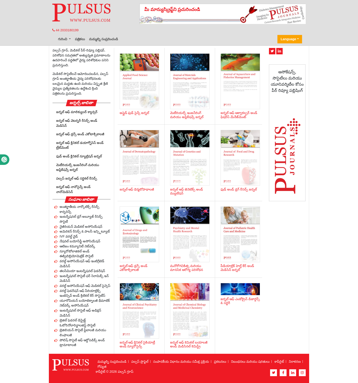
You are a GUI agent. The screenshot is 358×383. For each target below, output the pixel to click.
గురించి (63, 39)
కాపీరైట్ (279, 361)
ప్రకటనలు (220, 361)
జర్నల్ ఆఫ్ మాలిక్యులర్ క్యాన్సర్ (76, 112)
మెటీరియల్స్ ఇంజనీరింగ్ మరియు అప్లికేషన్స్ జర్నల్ (77, 167)
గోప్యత (101, 366)
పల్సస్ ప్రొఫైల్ (139, 361)
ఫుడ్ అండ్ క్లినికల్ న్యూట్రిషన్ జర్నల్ (79, 156)
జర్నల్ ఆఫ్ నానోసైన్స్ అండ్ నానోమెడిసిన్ (73, 189)
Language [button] (288, 39)
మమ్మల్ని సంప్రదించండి (103, 39)
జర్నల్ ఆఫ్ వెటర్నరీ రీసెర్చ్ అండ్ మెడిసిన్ (76, 123)
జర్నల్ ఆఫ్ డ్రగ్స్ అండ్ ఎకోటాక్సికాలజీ (80, 134)
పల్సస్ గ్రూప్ (125, 371)
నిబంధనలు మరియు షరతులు (250, 361)
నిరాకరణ (295, 361)
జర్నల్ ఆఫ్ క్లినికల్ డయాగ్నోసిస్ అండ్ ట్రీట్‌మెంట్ (80, 145)
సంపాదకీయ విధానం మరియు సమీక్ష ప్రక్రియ (181, 361)
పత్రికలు (80, 39)
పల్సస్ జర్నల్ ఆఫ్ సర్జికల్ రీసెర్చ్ (76, 178)
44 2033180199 (65, 30)
